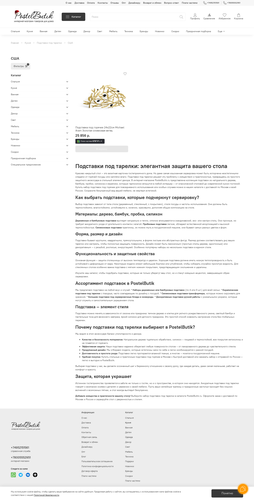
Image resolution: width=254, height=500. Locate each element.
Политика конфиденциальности (97, 466)
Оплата (91, 2)
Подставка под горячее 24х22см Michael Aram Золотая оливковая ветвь (99, 129)
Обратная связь (89, 437)
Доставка (79, 2)
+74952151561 (211, 2)
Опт (124, 2)
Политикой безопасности (46, 495)
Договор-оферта (89, 471)
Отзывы (115, 2)
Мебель (113, 31)
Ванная (43, 31)
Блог (83, 456)
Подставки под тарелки (49, 42)
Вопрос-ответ (171, 2)
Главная (15, 42)
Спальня (15, 31)
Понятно (227, 493)
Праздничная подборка (198, 31)
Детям (57, 31)
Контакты (103, 2)
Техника (128, 31)
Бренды (144, 31)
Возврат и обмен (152, 2)
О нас (69, 2)
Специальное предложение (26, 164)
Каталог (73, 16)
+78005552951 (231, 2)
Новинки (159, 31)
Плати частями (189, 2)
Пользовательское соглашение (96, 461)
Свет (99, 31)
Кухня (30, 31)
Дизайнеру (134, 2)
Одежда (72, 31)
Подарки (129, 461)
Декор (86, 31)
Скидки (175, 31)
